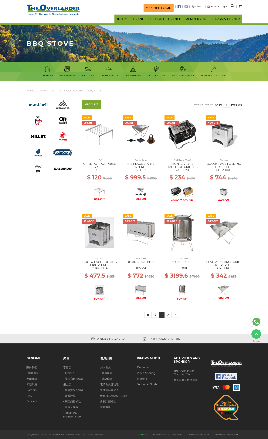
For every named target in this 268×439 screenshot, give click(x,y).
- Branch (68, 373)
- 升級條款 (106, 378)
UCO (99, 160)
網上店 (67, 384)
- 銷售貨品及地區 (73, 390)
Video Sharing (146, 373)
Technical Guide (147, 384)
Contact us (33, 401)
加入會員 (105, 367)
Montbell (141, 258)
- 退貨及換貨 (70, 407)
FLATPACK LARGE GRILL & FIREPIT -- (223, 263)
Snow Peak (141, 160)
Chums (224, 160)
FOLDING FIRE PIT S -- (141, 262)
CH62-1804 (99, 268)
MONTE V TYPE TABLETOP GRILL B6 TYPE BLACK (182, 167)
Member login (158, 8)
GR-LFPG (223, 268)
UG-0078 (182, 170)
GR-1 (99, 170)
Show (218, 104)
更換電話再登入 (109, 390)
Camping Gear (47, 90)
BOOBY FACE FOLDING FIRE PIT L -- (224, 165)
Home (30, 90)
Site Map (142, 434)
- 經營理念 (32, 373)
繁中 (194, 6)
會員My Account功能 (113, 395)
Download (143, 367)
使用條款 (31, 378)
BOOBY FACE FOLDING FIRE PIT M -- (99, 263)
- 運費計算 (69, 395)
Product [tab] (91, 104)
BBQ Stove (95, 90)
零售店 (67, 367)
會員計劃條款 (108, 401)
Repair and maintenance (72, 414)
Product (236, 104)
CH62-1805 (224, 170)
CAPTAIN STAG (182, 160)
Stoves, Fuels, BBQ (72, 90)
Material (142, 378)
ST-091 (182, 268)
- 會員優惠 (106, 373)
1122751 (141, 268)
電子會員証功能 (109, 384)
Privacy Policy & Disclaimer (166, 434)
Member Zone (197, 19)
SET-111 (141, 170)
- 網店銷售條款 (72, 401)
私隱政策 (31, 384)
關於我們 (31, 367)
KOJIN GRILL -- (182, 262)
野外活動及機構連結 (186, 380)
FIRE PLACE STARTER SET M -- (141, 165)
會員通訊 (105, 407)
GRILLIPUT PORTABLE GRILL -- (99, 165)
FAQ (29, 395)
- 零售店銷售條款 (73, 378)
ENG (200, 6)
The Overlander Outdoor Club (184, 372)
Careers (31, 390)
